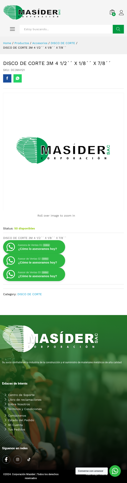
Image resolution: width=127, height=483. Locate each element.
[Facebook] (6, 459)
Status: (8, 228)
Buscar (118, 29)
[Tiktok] (29, 460)
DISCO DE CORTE (29, 294)
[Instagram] (17, 459)
